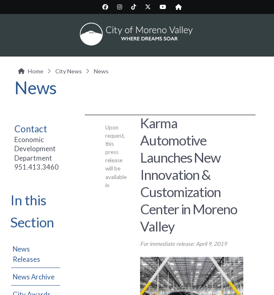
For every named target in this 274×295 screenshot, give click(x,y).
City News (68, 71)
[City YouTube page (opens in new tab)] (163, 7)
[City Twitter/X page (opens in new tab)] (148, 7)
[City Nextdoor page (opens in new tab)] (178, 7)
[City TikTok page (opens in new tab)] (133, 7)
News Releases (26, 254)
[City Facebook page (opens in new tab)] (105, 7)
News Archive (33, 276)
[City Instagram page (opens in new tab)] (119, 7)
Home (35, 71)
